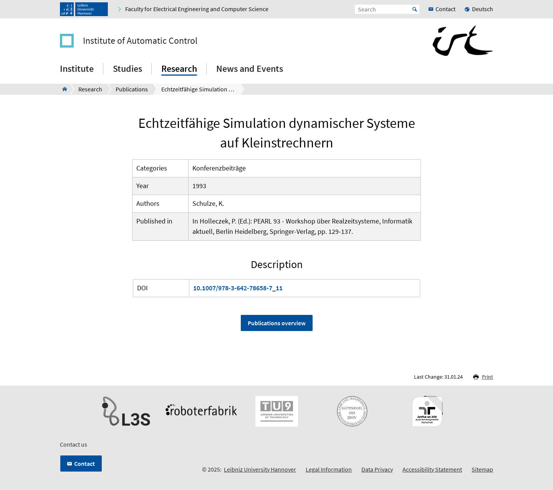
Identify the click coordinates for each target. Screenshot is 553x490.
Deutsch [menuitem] (482, 9)
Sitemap (482, 469)
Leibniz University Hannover (260, 469)
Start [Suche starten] (414, 9)
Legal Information (329, 469)
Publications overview (277, 323)
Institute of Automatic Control (140, 40)
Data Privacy (377, 469)
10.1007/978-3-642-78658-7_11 (238, 287)
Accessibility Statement (432, 469)
